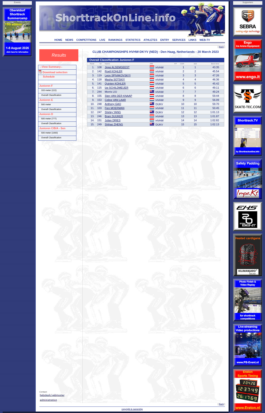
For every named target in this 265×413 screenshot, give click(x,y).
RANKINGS (115, 39)
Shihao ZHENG (114, 124)
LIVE (102, 39)
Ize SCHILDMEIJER (116, 87)
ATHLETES (150, 39)
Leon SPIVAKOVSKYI (117, 75)
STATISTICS (133, 39)
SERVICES (178, 39)
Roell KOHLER (113, 71)
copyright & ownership (132, 409)
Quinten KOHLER (115, 83)
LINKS (192, 39)
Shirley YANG (113, 112)
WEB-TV (205, 39)
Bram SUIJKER (114, 116)
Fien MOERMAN (114, 108)
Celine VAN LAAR (115, 99)
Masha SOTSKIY (115, 79)
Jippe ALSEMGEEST (117, 67)
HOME (58, 39)
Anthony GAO (113, 104)
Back (221, 47)
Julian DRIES (112, 120)
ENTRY (164, 39)
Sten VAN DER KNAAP (118, 95)
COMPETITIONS (86, 39)
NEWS (69, 39)
